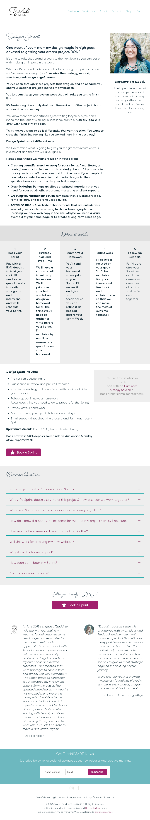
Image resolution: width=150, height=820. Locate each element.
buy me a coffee (103, 811)
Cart (138, 11)
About (103, 11)
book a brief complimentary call (121, 394)
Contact (116, 11)
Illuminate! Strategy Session (123, 388)
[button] (78, 11)
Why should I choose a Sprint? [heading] (32, 552)
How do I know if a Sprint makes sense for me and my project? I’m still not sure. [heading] (68, 521)
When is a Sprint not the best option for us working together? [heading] (55, 510)
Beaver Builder (92, 807)
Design (72, 11)
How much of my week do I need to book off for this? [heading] (49, 531)
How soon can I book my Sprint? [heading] (33, 562)
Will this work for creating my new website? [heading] (42, 542)
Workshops (88, 11)
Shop (129, 11)
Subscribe (97, 772)
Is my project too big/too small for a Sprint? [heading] (42, 489)
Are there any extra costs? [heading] (29, 573)
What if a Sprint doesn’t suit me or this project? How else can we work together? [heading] (69, 500)
